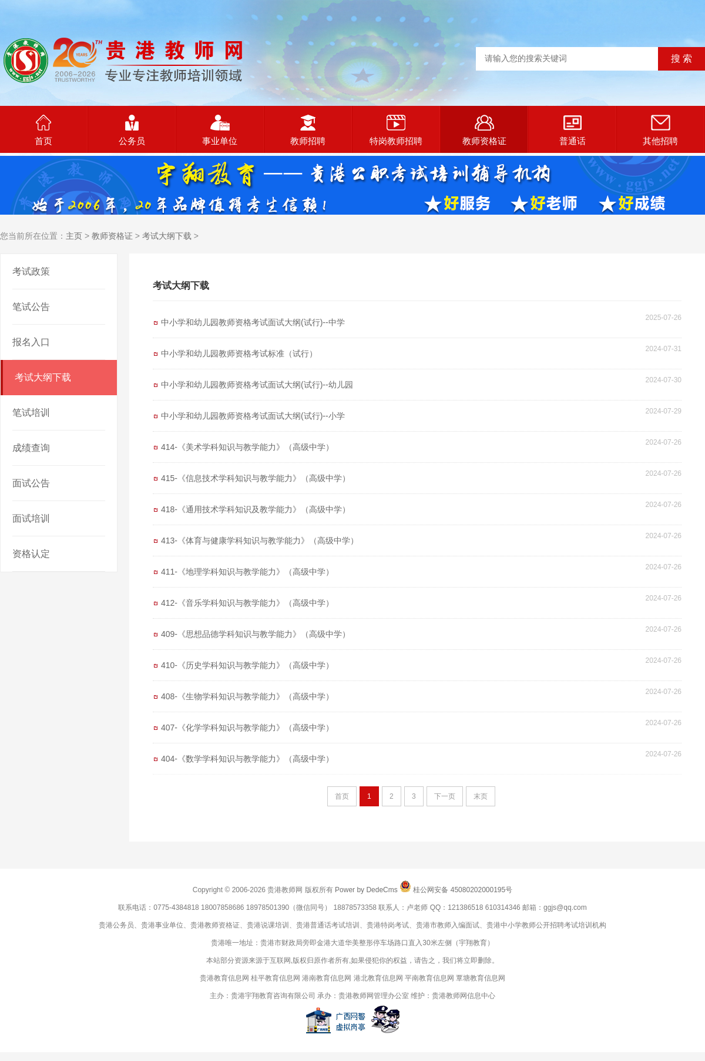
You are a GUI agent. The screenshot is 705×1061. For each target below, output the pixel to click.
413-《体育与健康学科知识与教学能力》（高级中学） (259, 540)
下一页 (444, 796)
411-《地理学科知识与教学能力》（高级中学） (247, 571)
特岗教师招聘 (396, 130)
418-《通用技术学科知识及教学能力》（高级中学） (255, 509)
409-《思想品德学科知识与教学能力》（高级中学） (255, 634)
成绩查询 (31, 448)
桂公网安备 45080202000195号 (462, 890)
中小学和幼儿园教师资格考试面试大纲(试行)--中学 (253, 322)
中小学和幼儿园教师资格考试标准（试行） (239, 353)
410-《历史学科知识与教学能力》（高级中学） (247, 665)
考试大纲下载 (167, 236)
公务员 (132, 130)
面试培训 (31, 518)
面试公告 (31, 483)
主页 (74, 236)
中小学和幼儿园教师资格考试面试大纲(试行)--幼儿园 (257, 384)
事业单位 (219, 130)
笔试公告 (31, 307)
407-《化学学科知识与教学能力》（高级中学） (247, 727)
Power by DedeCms (366, 890)
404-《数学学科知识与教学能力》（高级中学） (247, 758)
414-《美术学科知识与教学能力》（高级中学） (247, 447)
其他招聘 (660, 130)
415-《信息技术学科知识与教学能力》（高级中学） (255, 478)
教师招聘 (307, 130)
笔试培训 (31, 413)
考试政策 (31, 271)
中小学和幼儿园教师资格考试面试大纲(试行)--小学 (253, 416)
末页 (481, 796)
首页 (43, 130)
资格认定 (31, 554)
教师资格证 (484, 130)
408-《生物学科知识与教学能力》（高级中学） (247, 696)
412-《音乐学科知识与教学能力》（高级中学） (247, 603)
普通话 (572, 130)
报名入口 (31, 342)
